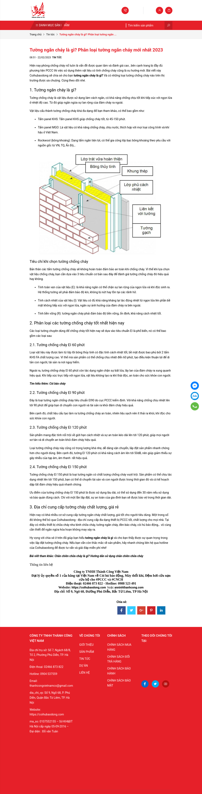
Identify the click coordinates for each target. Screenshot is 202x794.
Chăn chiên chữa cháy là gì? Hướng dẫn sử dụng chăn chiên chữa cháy (99, 556)
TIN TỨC (84, 658)
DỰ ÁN (83, 665)
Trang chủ (35, 34)
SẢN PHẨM (86, 651)
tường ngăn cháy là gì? (88, 75)
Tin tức (50, 34)
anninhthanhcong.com (129, 587)
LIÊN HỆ (84, 672)
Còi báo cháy (57, 383)
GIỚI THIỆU (86, 644)
